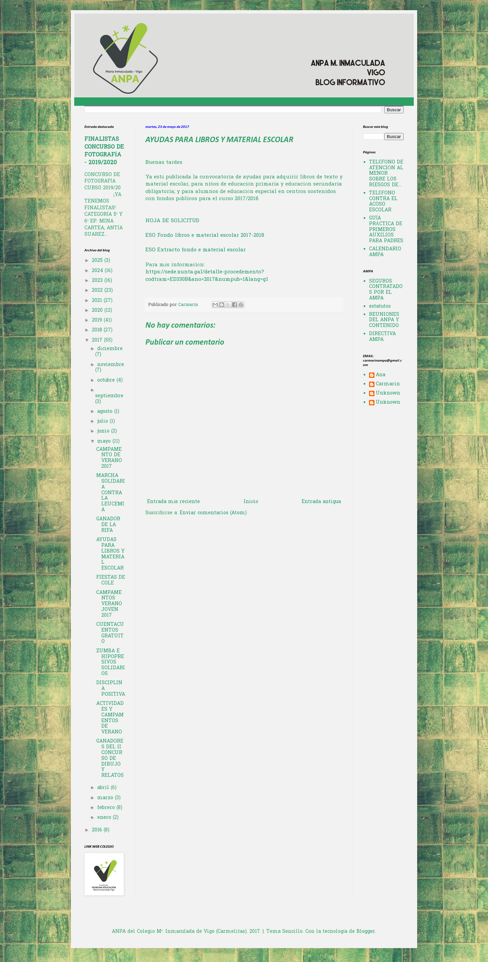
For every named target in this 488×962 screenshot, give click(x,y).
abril (104, 787)
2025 (98, 260)
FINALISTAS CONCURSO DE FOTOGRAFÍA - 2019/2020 (104, 151)
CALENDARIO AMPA (385, 252)
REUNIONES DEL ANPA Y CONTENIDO (384, 320)
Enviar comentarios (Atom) (213, 513)
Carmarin (388, 385)
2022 (98, 290)
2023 (98, 280)
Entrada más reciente (173, 501)
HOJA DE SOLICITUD (172, 221)
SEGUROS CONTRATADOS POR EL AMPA (386, 290)
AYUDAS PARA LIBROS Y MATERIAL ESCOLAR (110, 554)
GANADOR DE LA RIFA (108, 525)
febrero (107, 807)
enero (105, 817)
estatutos (380, 306)
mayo (105, 441)
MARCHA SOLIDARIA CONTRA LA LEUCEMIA (110, 493)
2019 (98, 320)
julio (103, 421)
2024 (98, 270)
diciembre (110, 348)
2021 (98, 300)
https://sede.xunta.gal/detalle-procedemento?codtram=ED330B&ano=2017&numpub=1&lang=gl (206, 276)
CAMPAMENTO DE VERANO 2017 (109, 458)
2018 (98, 330)
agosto (105, 411)
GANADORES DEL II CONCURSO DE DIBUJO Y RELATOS (110, 758)
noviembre (110, 364)
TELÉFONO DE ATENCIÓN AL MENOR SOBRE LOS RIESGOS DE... (386, 174)
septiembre (109, 396)
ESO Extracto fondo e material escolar (195, 250)
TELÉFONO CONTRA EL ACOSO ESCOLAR (383, 202)
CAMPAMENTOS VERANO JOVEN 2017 (109, 604)
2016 (98, 830)
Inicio (251, 501)
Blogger (366, 931)
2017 (98, 340)
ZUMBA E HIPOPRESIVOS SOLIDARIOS (110, 662)
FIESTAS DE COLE (110, 580)
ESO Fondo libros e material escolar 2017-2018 (204, 235)
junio (104, 431)
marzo (106, 798)
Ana (380, 375)
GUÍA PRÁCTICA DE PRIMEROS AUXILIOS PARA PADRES (386, 230)
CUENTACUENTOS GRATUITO (110, 633)
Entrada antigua (321, 501)
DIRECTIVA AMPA (382, 336)
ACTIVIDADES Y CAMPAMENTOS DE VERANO (110, 718)
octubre (107, 380)
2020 (98, 310)
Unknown (388, 394)
